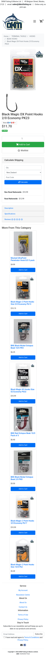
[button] (23, 150)
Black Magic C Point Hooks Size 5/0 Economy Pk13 (22, 303)
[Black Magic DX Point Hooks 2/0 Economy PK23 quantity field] (23, 138)
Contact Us (23, 607)
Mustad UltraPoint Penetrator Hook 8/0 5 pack (22, 259)
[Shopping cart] (41, 21)
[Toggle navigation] (34, 21)
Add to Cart (23, 144)
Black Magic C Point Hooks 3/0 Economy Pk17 (22, 522)
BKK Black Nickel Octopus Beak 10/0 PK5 (22, 346)
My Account (22, 590)
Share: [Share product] (9, 123)
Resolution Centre (23, 595)
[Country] (23, 172)
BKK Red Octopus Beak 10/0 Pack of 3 (23, 434)
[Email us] (21, 645)
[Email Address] (17, 634)
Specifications (10, 214)
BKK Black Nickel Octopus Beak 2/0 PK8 (22, 478)
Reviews (14, 219)
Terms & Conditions (31, 637)
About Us (23, 602)
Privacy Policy (23, 619)
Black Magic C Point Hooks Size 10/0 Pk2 (22, 565)
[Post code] (23, 177)
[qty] (23, 167)
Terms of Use (23, 615)
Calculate (23, 182)
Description (9, 208)
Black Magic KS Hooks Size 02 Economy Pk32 (22, 390)
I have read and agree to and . (23, 638)
